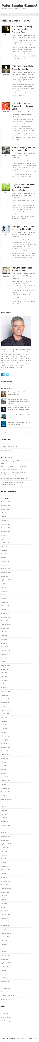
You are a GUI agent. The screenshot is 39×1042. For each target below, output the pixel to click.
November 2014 (5, 881)
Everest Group (14, 350)
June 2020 (4, 636)
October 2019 (5, 662)
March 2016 (4, 821)
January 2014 (5, 918)
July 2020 (4, 632)
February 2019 (5, 691)
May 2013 (4, 948)
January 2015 (5, 873)
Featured (4, 443)
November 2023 (5, 505)
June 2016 (4, 810)
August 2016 (5, 803)
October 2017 (5, 751)
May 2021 (4, 595)
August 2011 (5, 966)
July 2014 (4, 896)
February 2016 (5, 825)
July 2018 (4, 717)
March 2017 (4, 777)
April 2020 (4, 643)
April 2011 (4, 978)
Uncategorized (5, 450)
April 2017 (4, 773)
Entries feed (4, 1013)
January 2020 (5, 654)
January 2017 (5, 784)
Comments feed (6, 1017)
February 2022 (5, 561)
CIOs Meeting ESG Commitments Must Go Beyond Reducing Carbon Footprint (18, 401)
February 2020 (5, 650)
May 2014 (4, 903)
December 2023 (5, 502)
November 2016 (5, 792)
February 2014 (5, 914)
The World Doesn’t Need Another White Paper (22, 269)
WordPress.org (5, 1021)
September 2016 (6, 799)
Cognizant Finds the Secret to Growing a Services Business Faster (23, 187)
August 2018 (5, 714)
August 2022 (5, 543)
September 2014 (6, 888)
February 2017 (5, 781)
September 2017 (6, 754)
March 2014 (4, 911)
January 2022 (5, 565)
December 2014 (5, 877)
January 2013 (5, 952)
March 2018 (4, 732)
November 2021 (5, 572)
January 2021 (5, 609)
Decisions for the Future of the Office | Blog (19, 416)
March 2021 (4, 602)
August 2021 (5, 583)
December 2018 (5, 699)
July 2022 (4, 546)
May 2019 (4, 680)
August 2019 (5, 669)
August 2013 (5, 937)
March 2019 (4, 688)
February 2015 (5, 870)
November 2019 (5, 658)
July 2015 (4, 851)
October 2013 (5, 929)
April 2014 (4, 907)
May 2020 (4, 639)
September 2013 (6, 933)
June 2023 (4, 517)
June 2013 (4, 944)
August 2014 (5, 892)
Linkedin (3, 374)
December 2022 (5, 528)
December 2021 (5, 569)
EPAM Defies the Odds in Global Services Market (22, 67)
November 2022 (5, 531)
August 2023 (5, 509)
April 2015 (4, 862)
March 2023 (4, 520)
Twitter (7, 374)
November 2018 (5, 702)
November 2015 (5, 836)
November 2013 (5, 926)
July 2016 (4, 807)
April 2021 (4, 598)
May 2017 (4, 769)
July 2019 (4, 673)
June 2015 (4, 855)
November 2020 (5, 617)
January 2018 (5, 740)
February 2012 (5, 955)
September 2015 (6, 844)
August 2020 (5, 628)
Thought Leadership (28, 37)
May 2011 (4, 974)
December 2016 (5, 788)
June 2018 (4, 721)
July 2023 (4, 513)
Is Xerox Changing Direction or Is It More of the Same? (23, 149)
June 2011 (4, 970)
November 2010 (5, 981)
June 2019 (4, 676)
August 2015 (5, 847)
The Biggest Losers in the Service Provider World (23, 228)
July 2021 (4, 587)
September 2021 (6, 580)
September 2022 (6, 539)
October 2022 (5, 535)
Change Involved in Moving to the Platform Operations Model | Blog (18, 408)
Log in (3, 1010)
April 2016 (4, 818)
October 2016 (5, 795)
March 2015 (4, 866)
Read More (5, 35)
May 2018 (4, 725)
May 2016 (4, 814)
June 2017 (4, 766)
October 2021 (5, 576)
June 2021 (4, 591)
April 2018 (4, 728)
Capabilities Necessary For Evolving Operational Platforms (18, 423)
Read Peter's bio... (17, 367)
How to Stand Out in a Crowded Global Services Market (22, 106)
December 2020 (5, 613)
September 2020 (6, 624)
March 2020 (4, 647)
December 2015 (5, 833)
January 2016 (5, 829)
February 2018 (5, 736)
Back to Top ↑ (33, 1038)
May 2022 (4, 554)
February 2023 (5, 524)
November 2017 (5, 747)
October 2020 (5, 621)
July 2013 (4, 940)
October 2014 (5, 885)
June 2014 (4, 900)
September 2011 (6, 963)
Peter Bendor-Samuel (19, 5)
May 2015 (4, 859)
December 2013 (5, 922)
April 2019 (4, 684)
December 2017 (5, 743)
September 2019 (6, 665)
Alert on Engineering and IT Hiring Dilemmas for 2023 (18, 393)
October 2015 (5, 840)
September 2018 (6, 710)
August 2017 (5, 758)
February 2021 (5, 606)
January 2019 (5, 695)
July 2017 (4, 762)
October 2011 (5, 959)
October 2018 (5, 706)
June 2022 (4, 550)
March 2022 (4, 557)
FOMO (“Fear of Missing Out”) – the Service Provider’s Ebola (22, 29)
